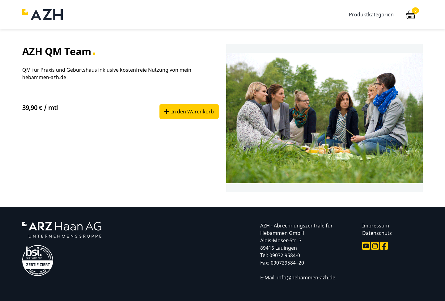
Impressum (375, 225)
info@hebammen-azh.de (306, 277)
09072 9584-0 (284, 255)
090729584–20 (287, 262)
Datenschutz (377, 233)
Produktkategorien (371, 14)
